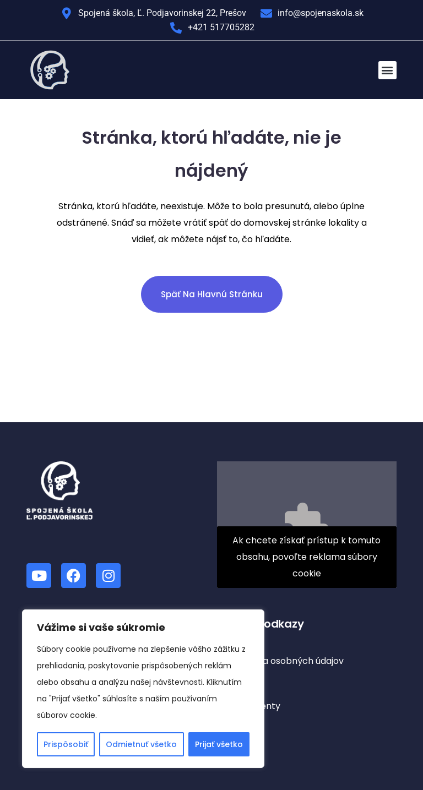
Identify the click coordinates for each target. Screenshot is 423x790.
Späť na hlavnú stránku (212, 294)
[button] (387, 70)
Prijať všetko (219, 744)
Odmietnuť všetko (141, 744)
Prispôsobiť (66, 744)
